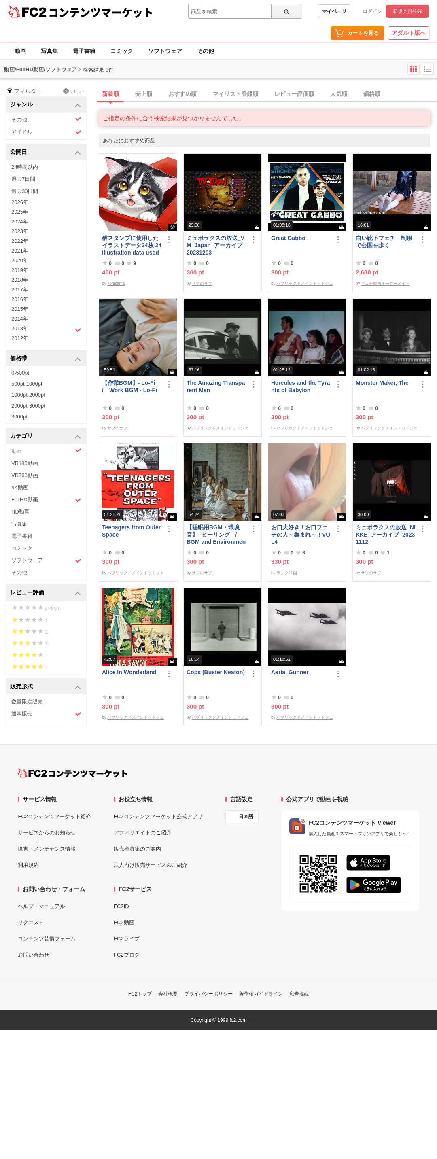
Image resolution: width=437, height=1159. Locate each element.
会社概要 (168, 994)
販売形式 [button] (45, 687)
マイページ (334, 11)
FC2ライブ (127, 939)
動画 (20, 51)
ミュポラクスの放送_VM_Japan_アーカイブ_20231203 (216, 245)
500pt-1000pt (26, 384)
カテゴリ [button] (45, 436)
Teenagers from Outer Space (131, 531)
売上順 (143, 94)
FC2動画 (124, 922)
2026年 (19, 202)
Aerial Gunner (290, 672)
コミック (121, 51)
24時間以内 (24, 167)
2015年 (19, 309)
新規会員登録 (407, 11)
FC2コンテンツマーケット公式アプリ (158, 816)
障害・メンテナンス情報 (47, 849)
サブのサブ (202, 283)
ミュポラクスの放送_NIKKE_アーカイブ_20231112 (386, 534)
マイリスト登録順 (235, 94)
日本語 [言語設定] (246, 816)
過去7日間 (23, 179)
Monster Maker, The (382, 383)
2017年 (19, 290)
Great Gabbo (288, 238)
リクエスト (31, 922)
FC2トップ (140, 994)
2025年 (19, 212)
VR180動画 (24, 463)
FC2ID (121, 906)
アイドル (46, 132)
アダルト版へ (409, 33)
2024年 (19, 222)
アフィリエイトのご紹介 (143, 833)
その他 (205, 51)
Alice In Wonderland (129, 672)
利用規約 (28, 865)
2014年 (19, 319)
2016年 (19, 299)
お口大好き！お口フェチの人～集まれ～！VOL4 (300, 534)
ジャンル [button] (45, 105)
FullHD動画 (46, 500)
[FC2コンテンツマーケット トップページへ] (72, 773)
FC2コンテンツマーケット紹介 (54, 816)
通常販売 (46, 714)
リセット (74, 91)
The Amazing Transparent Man (216, 386)
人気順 (338, 94)
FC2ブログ (127, 955)
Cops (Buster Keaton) (216, 672)
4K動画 (19, 487)
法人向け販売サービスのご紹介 (150, 865)
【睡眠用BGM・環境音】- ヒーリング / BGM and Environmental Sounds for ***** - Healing (216, 535)
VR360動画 (24, 475)
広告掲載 (299, 994)
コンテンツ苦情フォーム (47, 939)
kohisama (116, 283)
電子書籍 (84, 51)
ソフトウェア (165, 51)
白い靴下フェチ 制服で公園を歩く (384, 241)
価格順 (371, 94)
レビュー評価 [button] (45, 593)
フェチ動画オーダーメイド (385, 283)
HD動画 (20, 512)
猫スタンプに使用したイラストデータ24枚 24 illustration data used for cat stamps (131, 245)
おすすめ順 (182, 94)
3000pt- (20, 417)
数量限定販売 (27, 701)
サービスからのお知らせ (47, 833)
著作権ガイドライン (261, 994)
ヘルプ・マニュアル (41, 906)
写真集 (49, 51)
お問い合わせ (33, 955)
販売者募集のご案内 (137, 849)
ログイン (372, 11)
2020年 (19, 260)
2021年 (19, 251)
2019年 (19, 270)
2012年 (19, 338)
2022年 (19, 241)
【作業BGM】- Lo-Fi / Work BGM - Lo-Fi (131, 386)
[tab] (268, 94)
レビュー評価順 (294, 94)
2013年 (46, 329)
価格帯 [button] (45, 359)
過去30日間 (24, 191)
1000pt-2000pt (28, 395)
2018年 (19, 280)
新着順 (110, 94)
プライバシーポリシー (208, 994)
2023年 (19, 231)
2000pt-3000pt (28, 406)
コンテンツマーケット (100, 12)
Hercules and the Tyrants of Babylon (300, 386)
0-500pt (20, 373)
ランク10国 (286, 573)
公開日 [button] (45, 152)
